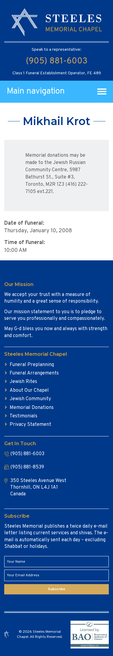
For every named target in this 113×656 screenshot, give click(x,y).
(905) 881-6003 (56, 61)
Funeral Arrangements (34, 373)
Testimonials (23, 416)
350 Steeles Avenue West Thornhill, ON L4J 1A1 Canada (38, 487)
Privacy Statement (30, 425)
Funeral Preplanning (32, 365)
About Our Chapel (29, 390)
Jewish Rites (23, 382)
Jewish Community (30, 399)
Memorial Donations (32, 408)
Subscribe (56, 589)
